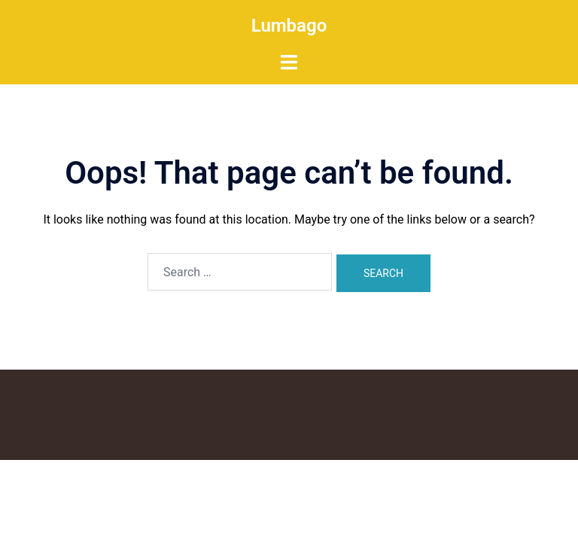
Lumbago (289, 25)
